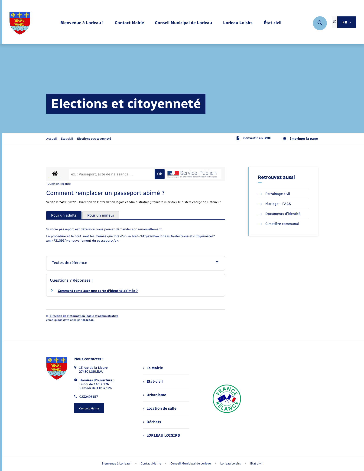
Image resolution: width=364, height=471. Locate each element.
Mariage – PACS (274, 204)
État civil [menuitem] (256, 463)
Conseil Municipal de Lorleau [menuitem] (190, 463)
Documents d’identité (279, 214)
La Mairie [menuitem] (153, 368)
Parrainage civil (274, 194)
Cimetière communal (278, 224)
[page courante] (94, 138)
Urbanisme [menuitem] (154, 395)
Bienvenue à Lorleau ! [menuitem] (116, 463)
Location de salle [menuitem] (159, 408)
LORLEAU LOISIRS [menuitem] (161, 435)
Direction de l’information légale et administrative (83, 316)
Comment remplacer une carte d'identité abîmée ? (98, 291)
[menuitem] (82, 23)
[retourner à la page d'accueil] (19, 23)
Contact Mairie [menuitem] (151, 463)
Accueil (51, 138)
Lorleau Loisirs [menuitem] (230, 463)
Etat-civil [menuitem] (153, 381)
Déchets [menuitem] (152, 422)
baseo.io (88, 320)
